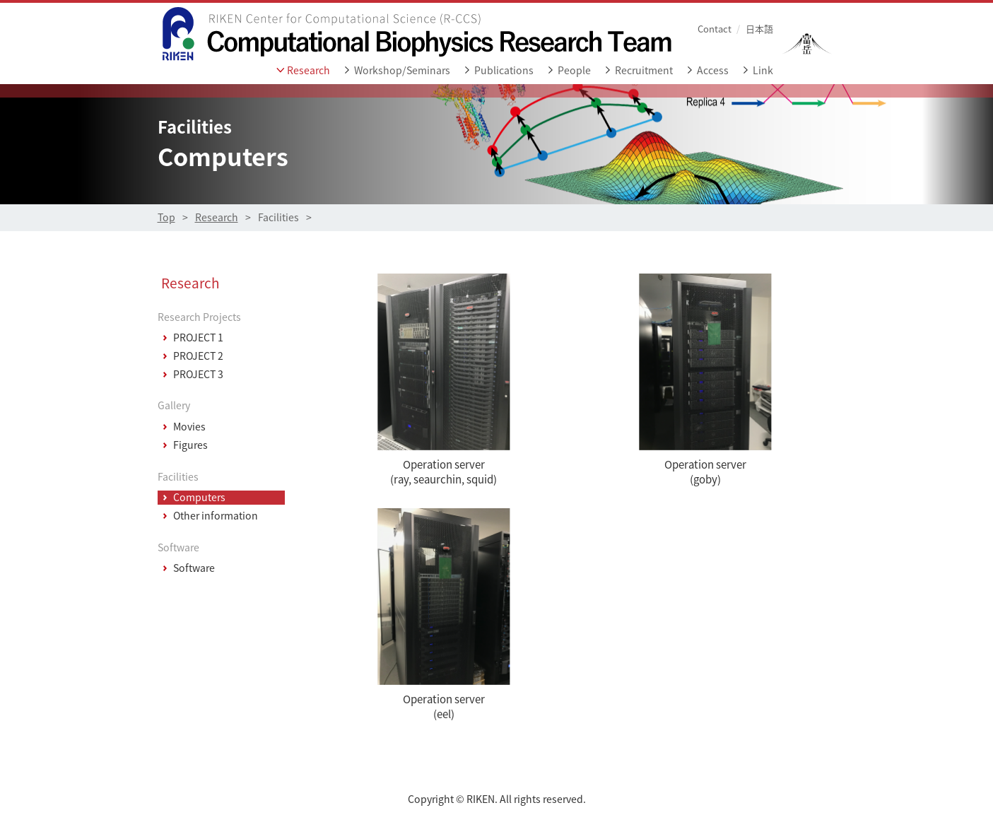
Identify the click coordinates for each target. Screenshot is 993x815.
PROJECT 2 (198, 356)
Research (308, 70)
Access (713, 70)
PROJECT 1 (198, 338)
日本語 (759, 28)
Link (763, 70)
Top (166, 217)
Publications (504, 70)
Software (194, 568)
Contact (714, 28)
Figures (190, 445)
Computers (199, 498)
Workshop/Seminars (402, 70)
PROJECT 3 (198, 375)
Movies (189, 427)
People (574, 70)
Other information (215, 516)
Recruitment (644, 70)
